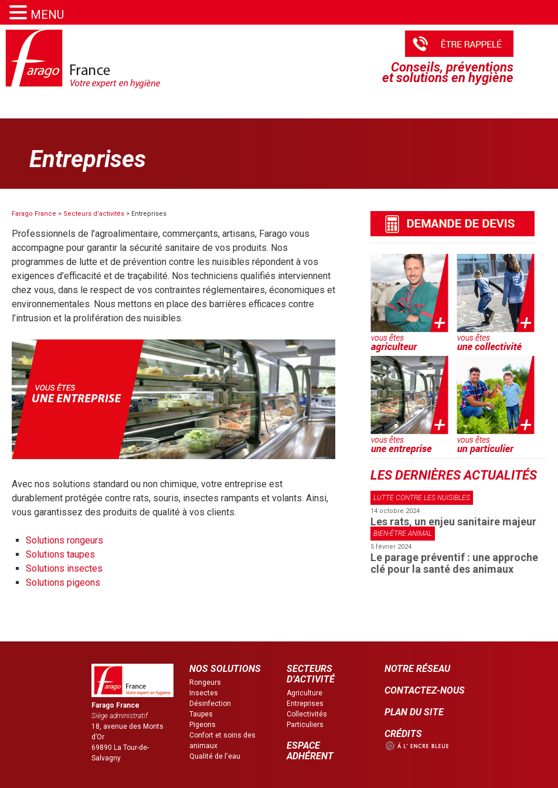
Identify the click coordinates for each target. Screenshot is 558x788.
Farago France (34, 214)
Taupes (201, 714)
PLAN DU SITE (414, 712)
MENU (47, 15)
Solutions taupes (60, 554)
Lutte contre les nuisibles (421, 498)
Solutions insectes (64, 568)
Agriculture (304, 693)
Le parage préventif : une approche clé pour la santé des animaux (454, 563)
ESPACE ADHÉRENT (310, 751)
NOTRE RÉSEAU (417, 668)
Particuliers (305, 725)
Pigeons (202, 725)
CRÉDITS (403, 733)
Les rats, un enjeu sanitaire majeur (453, 521)
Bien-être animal (402, 533)
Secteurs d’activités (93, 214)
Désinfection (210, 703)
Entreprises (305, 703)
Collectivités (307, 714)
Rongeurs (205, 682)
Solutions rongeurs (64, 540)
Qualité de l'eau (214, 756)
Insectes (203, 693)
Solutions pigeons (63, 582)
